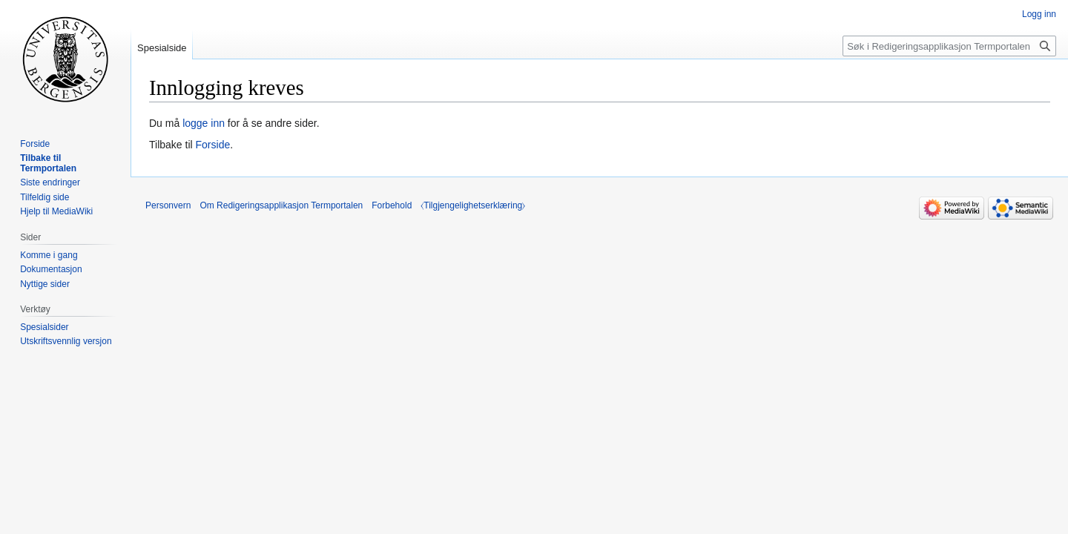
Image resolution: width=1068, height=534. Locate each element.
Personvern (168, 205)
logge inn (203, 123)
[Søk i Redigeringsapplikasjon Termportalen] (949, 46)
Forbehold (392, 205)
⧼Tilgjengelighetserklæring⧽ (473, 205)
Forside (213, 145)
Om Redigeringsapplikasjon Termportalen (281, 205)
